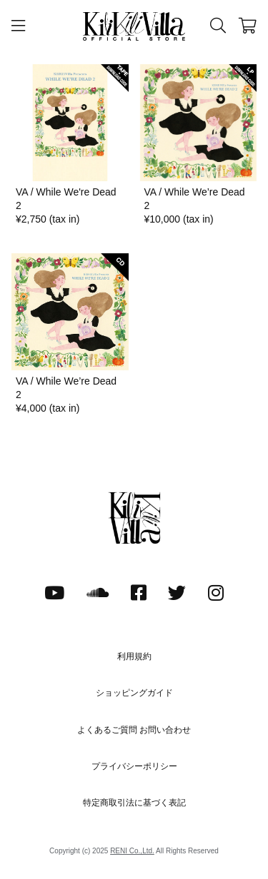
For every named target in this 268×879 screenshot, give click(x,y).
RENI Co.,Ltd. (132, 851)
